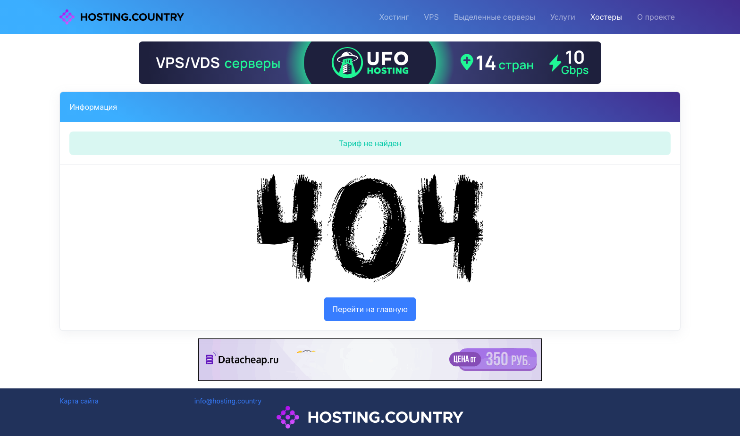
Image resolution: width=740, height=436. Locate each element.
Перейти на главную (370, 309)
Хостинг (394, 17)
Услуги (562, 17)
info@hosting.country (227, 401)
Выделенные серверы (494, 17)
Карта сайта (79, 401)
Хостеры (606, 17)
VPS (431, 17)
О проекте (656, 17)
